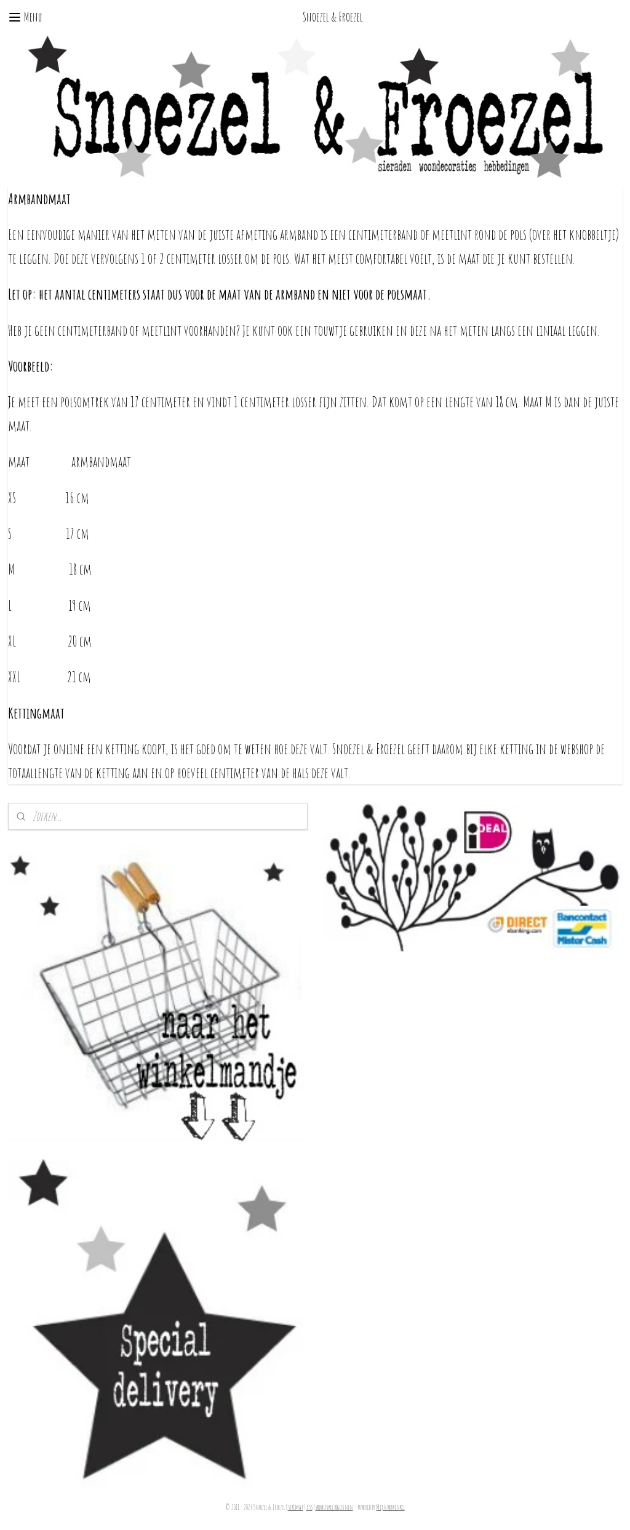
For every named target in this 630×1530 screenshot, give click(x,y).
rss (309, 1507)
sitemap (295, 1507)
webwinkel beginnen (334, 1507)
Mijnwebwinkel (391, 1507)
